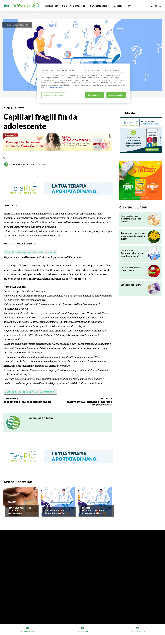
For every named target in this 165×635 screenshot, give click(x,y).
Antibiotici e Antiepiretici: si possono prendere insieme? (133, 253)
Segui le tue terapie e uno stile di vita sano (30, 252)
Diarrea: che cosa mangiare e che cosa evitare (131, 219)
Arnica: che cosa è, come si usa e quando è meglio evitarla (133, 236)
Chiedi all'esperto (20, 25)
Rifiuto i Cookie (94, 95)
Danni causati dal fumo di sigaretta (55, 511)
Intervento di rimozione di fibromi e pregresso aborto (89, 403)
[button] (156, 5)
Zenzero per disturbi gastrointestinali (27, 401)
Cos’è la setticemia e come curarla (131, 269)
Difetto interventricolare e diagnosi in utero (93, 510)
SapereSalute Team (23, 164)
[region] (83, 83)
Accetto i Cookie (116, 95)
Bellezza (12, 502)
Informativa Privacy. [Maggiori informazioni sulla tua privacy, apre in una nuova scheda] (56, 87)
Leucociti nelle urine (131, 284)
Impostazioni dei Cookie (53, 95)
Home (8, 25)
